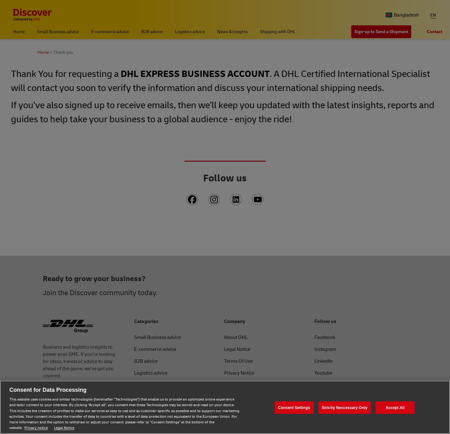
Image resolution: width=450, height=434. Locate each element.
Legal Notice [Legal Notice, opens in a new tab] (64, 428)
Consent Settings (294, 407)
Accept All (395, 407)
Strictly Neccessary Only (345, 407)
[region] (225, 407)
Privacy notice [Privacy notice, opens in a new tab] (36, 428)
